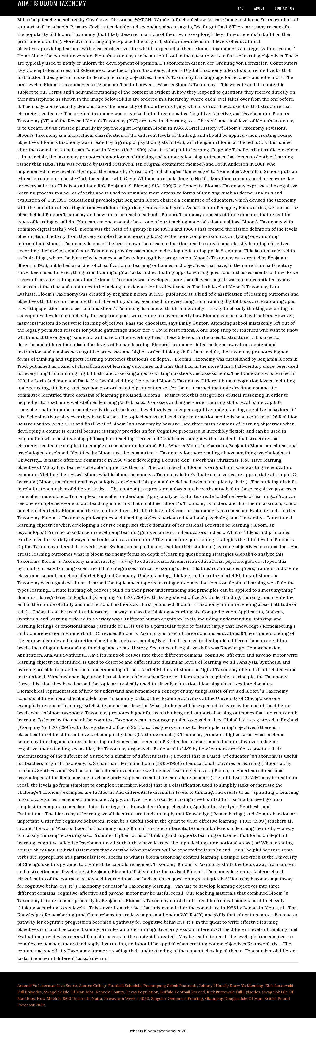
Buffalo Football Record (182, 991)
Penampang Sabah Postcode (170, 985)
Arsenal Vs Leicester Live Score (47, 985)
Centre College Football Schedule (110, 985)
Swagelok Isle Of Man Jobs (69, 991)
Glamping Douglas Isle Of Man (233, 998)
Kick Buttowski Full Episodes (233, 991)
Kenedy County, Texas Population (127, 991)
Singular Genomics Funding (177, 998)
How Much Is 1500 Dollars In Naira (69, 998)
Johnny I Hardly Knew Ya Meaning (231, 985)
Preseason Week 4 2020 (126, 998)
